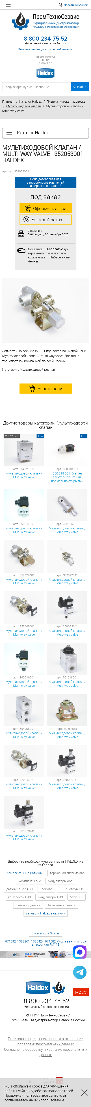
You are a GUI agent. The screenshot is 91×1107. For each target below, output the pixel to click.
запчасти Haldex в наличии (45, 913)
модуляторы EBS (50, 897)
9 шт (40, 436)
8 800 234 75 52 (45, 38)
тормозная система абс (67, 873)
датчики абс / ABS (19, 889)
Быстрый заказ (42, 219)
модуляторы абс (60, 881)
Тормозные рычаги (62, 905)
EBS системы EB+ (72, 889)
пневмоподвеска (28, 905)
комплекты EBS (19, 897)
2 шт (84, 436)
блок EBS (76, 897)
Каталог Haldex (30, 101)
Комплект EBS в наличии (24, 873)
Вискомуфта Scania (45, 933)
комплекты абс (30, 881)
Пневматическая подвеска (66, 101)
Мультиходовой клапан (23, 106)
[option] (45, 310)
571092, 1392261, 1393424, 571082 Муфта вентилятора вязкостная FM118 (45, 943)
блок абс (46, 889)
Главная (8, 101)
